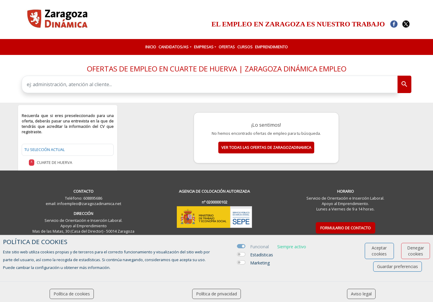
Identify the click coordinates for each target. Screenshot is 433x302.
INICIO (150, 47)
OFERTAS (227, 47)
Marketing (260, 263)
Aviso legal (361, 294)
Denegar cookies (415, 251)
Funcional (259, 246)
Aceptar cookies (379, 251)
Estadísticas (261, 255)
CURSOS (245, 47)
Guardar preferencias (397, 266)
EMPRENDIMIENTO (271, 47)
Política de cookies (72, 294)
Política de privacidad (216, 294)
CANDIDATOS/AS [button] (173, 47)
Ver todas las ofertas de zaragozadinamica (266, 147)
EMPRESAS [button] (203, 47)
